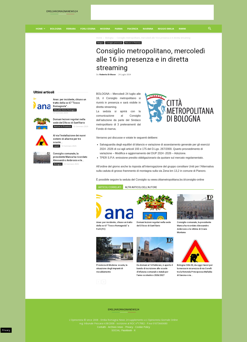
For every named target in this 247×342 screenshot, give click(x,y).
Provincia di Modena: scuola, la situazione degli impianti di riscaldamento (111, 268)
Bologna (55, 28)
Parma (119, 28)
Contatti (101, 327)
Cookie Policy (142, 327)
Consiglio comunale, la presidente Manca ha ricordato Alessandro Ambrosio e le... (70, 157)
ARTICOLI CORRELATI (109, 187)
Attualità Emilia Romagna (65, 110)
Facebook (126, 330)
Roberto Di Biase (107, 74)
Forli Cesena (87, 28)
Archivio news (115, 327)
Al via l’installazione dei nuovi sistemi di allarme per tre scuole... (69, 139)
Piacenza (132, 28)
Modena (105, 28)
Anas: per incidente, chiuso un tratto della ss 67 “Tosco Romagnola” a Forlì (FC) (114, 225)
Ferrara (71, 28)
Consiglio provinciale (114, 42)
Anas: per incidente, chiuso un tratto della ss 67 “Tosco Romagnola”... (69, 103)
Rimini (182, 28)
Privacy (129, 327)
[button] (210, 29)
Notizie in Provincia (133, 42)
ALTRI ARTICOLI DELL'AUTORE (141, 187)
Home (40, 28)
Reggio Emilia (166, 28)
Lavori (56, 146)
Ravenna (148, 28)
